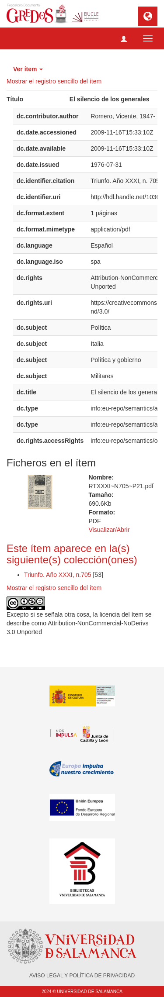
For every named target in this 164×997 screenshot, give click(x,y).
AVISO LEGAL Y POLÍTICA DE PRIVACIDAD (82, 976)
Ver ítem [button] (28, 69)
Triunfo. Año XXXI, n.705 (58, 574)
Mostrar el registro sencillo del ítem (54, 81)
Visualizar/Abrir (109, 529)
